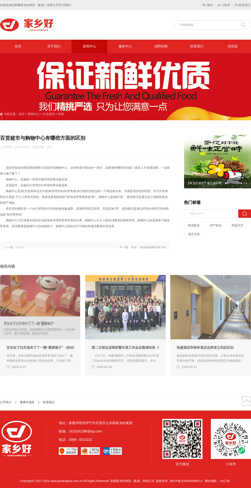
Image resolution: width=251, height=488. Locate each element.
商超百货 (237, 225)
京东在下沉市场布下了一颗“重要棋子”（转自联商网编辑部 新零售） (40, 362)
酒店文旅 (194, 234)
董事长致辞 (27, 402)
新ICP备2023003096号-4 (186, 481)
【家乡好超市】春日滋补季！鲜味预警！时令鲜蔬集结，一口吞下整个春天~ (210, 183)
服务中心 (125, 46)
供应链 (233, 46)
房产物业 (216, 225)
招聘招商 (161, 46)
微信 (210, 5)
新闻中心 (89, 46)
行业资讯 (49, 114)
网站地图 (210, 481)
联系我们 (244, 5)
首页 (18, 46)
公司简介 (6, 402)
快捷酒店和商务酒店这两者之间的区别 (205, 362)
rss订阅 (225, 481)
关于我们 (53, 46)
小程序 (225, 5)
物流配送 (194, 225)
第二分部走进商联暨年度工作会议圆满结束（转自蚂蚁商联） (125, 362)
